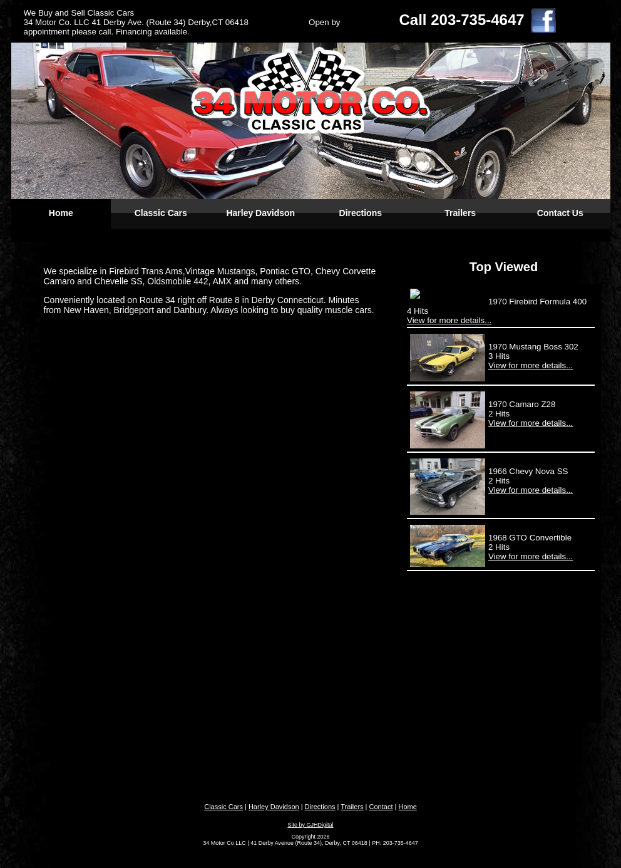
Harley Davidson (260, 213)
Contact (381, 806)
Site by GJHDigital (310, 825)
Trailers (460, 213)
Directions (360, 213)
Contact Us (560, 213)
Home (61, 213)
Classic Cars (161, 213)
